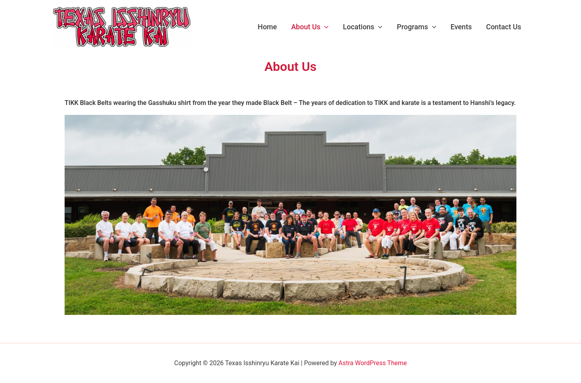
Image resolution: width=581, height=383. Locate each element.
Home (267, 27)
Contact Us (503, 27)
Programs (416, 27)
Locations (362, 27)
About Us (310, 27)
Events (461, 27)
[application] (324, 27)
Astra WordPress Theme (372, 363)
